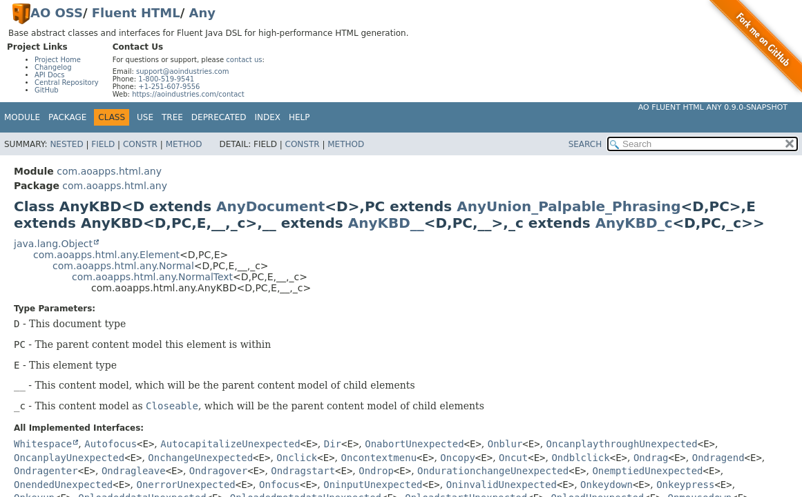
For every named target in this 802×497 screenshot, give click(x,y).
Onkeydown (606, 484)
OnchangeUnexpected (200, 457)
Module (22, 117)
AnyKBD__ (386, 223)
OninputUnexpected (372, 484)
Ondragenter (46, 470)
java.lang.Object (53, 243)
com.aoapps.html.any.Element (106, 254)
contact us (244, 60)
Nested (66, 144)
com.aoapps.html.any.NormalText (152, 276)
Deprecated (219, 117)
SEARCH (585, 144)
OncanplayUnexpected (69, 457)
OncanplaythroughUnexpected (622, 443)
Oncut (513, 457)
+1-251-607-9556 (169, 86)
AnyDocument (270, 206)
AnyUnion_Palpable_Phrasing (568, 206)
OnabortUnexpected (414, 443)
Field (103, 144)
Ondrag (651, 457)
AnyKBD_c (634, 223)
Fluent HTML (136, 13)
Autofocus (110, 443)
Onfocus (279, 484)
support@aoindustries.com (182, 71)
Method (184, 144)
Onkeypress (685, 484)
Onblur (505, 443)
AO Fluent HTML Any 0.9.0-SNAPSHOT (712, 107)
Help (299, 117)
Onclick (296, 457)
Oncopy (457, 457)
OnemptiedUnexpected (647, 470)
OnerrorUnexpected (186, 484)
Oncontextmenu (379, 457)
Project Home (58, 60)
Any (202, 13)
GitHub (47, 90)
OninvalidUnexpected (501, 484)
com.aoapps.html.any (109, 171)
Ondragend (718, 457)
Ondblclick (580, 457)
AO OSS (56, 13)
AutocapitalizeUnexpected (230, 443)
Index (268, 117)
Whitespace (43, 443)
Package (67, 117)
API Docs (50, 75)
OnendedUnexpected (63, 484)
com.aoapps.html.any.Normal (123, 265)
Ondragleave (134, 470)
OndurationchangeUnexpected (493, 470)
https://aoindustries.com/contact (188, 94)
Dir (332, 443)
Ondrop (376, 470)
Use (145, 117)
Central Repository (67, 82)
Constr (140, 144)
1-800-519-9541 (166, 79)
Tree (172, 117)
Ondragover (218, 470)
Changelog (53, 67)
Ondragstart (303, 470)
